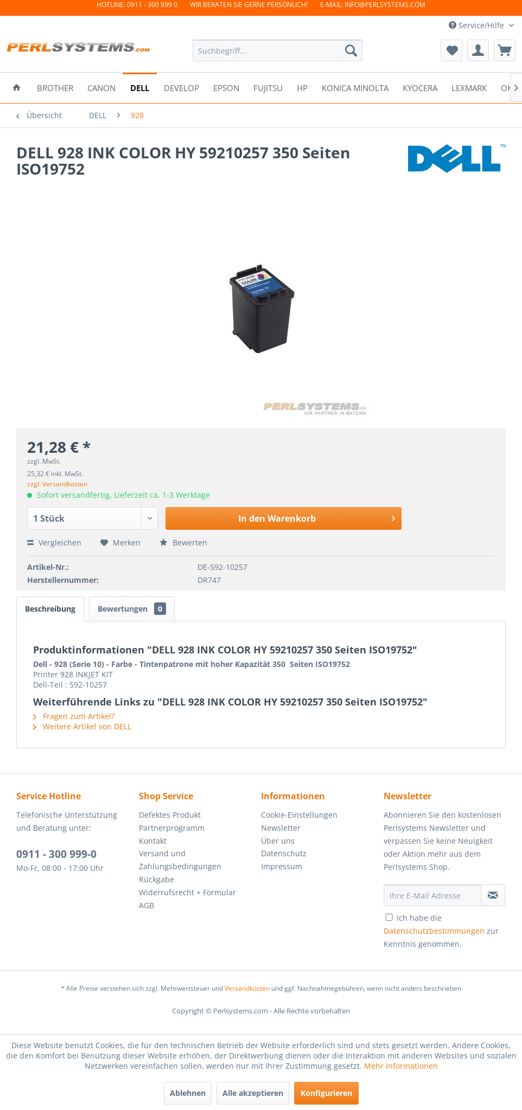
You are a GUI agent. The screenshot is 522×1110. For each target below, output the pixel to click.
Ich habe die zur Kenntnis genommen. (441, 931)
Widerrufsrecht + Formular (187, 892)
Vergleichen (54, 542)
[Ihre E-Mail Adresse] (432, 895)
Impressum (281, 866)
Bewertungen (132, 608)
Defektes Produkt (170, 815)
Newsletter (281, 828)
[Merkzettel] (451, 50)
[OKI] (507, 87)
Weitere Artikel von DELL (82, 726)
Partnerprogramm (172, 828)
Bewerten (183, 542)
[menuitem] (277, 50)
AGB (146, 905)
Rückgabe (156, 879)
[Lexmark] (469, 87)
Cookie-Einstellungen (299, 815)
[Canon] (101, 87)
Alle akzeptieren (252, 1093)
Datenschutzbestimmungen (434, 931)
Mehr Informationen (401, 1066)
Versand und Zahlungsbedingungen (180, 859)
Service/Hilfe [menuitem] (477, 25)
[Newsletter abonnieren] (493, 895)
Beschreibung (50, 609)
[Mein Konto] (478, 50)
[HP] (302, 87)
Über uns (278, 841)
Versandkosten (247, 988)
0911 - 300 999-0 (56, 854)
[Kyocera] (420, 87)
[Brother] (55, 87)
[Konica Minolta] (355, 87)
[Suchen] (351, 50)
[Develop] (181, 87)
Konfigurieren (326, 1093)
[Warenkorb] (504, 50)
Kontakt (153, 841)
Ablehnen (188, 1093)
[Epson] (226, 87)
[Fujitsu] (268, 87)
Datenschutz (284, 853)
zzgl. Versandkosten (57, 484)
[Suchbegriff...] (277, 50)
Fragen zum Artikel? (73, 716)
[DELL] (140, 87)
